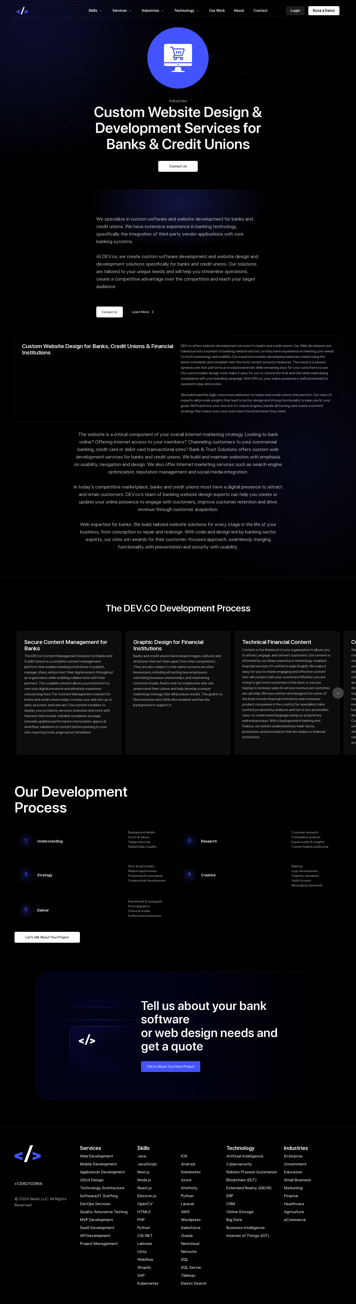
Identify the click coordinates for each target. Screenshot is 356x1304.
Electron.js (146, 1195)
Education (293, 1171)
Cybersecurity (239, 1164)
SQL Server (191, 1267)
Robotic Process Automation (251, 1171)
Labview (144, 1243)
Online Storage (240, 1211)
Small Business (297, 1179)
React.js (144, 1187)
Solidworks (191, 1171)
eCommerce (295, 1219)
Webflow (145, 1259)
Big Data (234, 1219)
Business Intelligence (245, 1227)
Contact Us (178, 166)
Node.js (144, 1179)
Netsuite (189, 1251)
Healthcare (294, 1203)
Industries (153, 10)
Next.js (143, 1171)
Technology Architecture (102, 1187)
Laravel (187, 1203)
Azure (186, 1179)
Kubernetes (147, 1283)
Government (295, 1164)
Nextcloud (190, 1243)
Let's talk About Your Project (47, 937)
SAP (141, 1275)
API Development (95, 1235)
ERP (229, 1195)
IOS (184, 1156)
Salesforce (190, 1227)
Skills (96, 10)
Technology (187, 10)
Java (141, 1156)
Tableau (188, 1275)
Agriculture (294, 1211)
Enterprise (293, 1156)
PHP (141, 1219)
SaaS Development (97, 1227)
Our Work (217, 10)
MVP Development (96, 1219)
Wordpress (191, 1219)
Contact (260, 10)
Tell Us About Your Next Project (170, 1066)
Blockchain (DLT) (241, 1179)
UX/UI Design (92, 1179)
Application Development (102, 1171)
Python (187, 1195)
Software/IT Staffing (99, 1195)
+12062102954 (28, 1183)
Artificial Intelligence (244, 1156)
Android (188, 1164)
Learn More (143, 312)
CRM (230, 1203)
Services (122, 10)
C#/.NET (145, 1235)
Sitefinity (189, 1187)
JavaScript (147, 1164)
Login (295, 10)
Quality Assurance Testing (104, 1211)
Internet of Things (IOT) (247, 1235)
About (239, 10)
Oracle (187, 1235)
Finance (291, 1195)
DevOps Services (95, 1203)
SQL (184, 1259)
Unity (142, 1251)
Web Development (96, 1156)
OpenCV (145, 1203)
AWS (185, 1211)
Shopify (144, 1267)
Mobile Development (98, 1164)
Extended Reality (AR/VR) (249, 1187)
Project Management (99, 1243)
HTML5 (144, 1211)
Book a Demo (324, 10)
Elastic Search (194, 1283)
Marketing (293, 1187)
